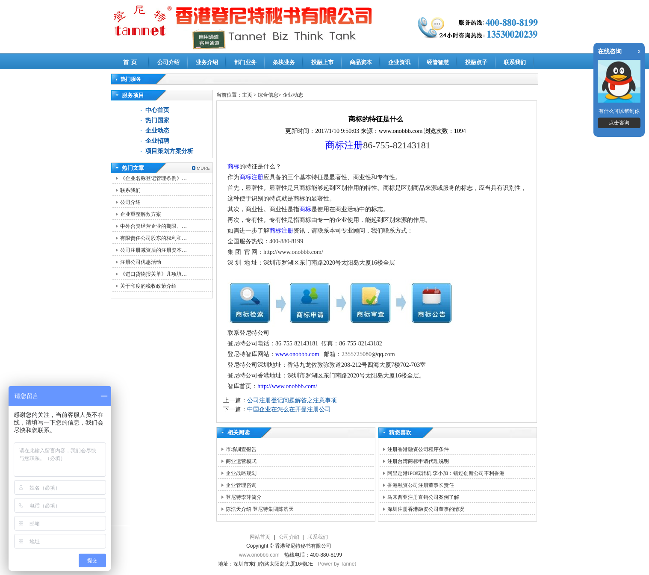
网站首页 (260, 537)
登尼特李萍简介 (244, 497)
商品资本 (361, 62)
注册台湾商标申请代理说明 (418, 461)
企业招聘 (157, 141)
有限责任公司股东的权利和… (153, 238)
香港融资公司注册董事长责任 (420, 485)
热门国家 (157, 120)
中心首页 (157, 110)
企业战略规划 (241, 473)
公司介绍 (168, 62)
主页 (247, 95)
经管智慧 (438, 62)
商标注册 (344, 145)
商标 (233, 166)
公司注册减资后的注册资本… (153, 250)
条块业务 (284, 62)
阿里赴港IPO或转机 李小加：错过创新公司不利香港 (445, 473)
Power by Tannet (337, 564)
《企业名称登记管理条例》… (153, 178)
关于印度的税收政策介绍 (148, 286)
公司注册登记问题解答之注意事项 (292, 400)
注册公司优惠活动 (140, 262)
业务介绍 (207, 62)
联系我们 (515, 62)
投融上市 (322, 62)
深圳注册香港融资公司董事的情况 (425, 509)
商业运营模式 (241, 461)
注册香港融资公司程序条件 (418, 449)
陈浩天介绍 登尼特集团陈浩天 (260, 509)
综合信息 (268, 95)
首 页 (130, 62)
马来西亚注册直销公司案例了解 (423, 497)
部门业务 (245, 62)
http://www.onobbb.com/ (287, 386)
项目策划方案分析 (169, 151)
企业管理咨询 (241, 485)
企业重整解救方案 (140, 214)
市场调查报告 (241, 449)
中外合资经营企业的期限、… (153, 226)
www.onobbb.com (297, 354)
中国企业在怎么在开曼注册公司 (289, 409)
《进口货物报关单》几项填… (153, 274)
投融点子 (476, 62)
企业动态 (157, 130)
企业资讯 (399, 62)
